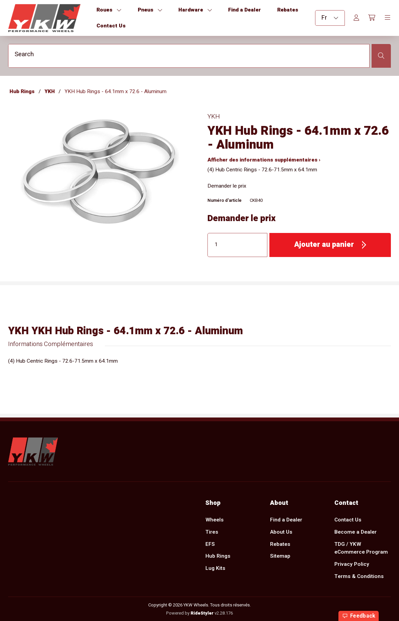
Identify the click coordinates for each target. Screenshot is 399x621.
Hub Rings (22, 91)
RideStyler (202, 612)
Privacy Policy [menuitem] (351, 564)
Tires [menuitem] (211, 532)
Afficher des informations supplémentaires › (263, 160)
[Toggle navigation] (387, 18)
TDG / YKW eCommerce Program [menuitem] (361, 548)
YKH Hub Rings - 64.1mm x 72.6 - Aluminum (116, 91)
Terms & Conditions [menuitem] (359, 576)
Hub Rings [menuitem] (217, 556)
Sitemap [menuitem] (280, 556)
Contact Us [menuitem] (347, 520)
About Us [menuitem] (281, 532)
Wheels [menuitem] (214, 520)
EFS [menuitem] (210, 544)
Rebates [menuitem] (280, 544)
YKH (50, 91)
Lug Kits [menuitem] (215, 568)
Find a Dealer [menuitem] (286, 520)
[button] (330, 245)
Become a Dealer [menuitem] (355, 532)
